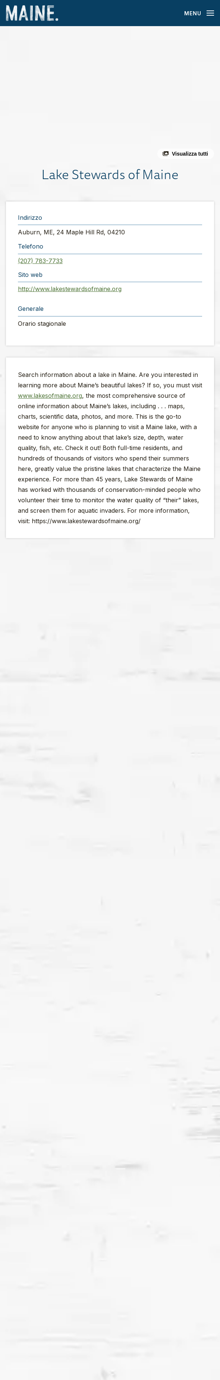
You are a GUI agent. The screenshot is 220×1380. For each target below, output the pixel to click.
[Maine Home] (32, 13)
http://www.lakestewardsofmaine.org (70, 289)
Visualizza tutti (190, 154)
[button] (110, 95)
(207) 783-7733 (40, 261)
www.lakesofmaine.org (50, 395)
